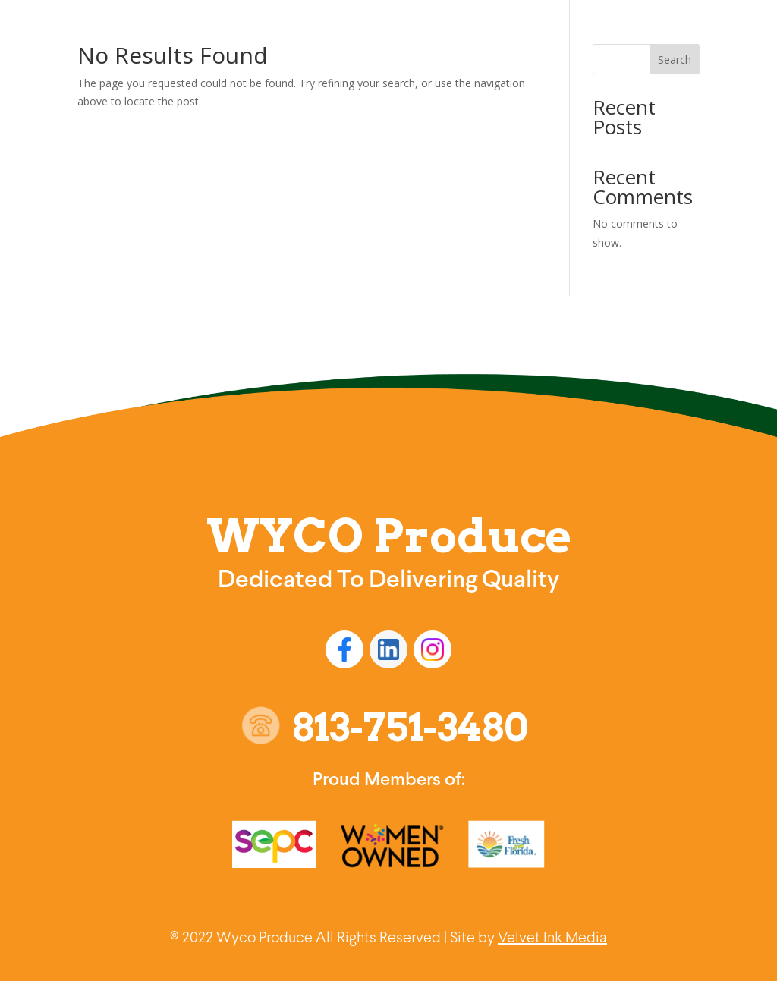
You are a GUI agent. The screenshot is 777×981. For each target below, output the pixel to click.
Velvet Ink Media (552, 938)
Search (674, 59)
